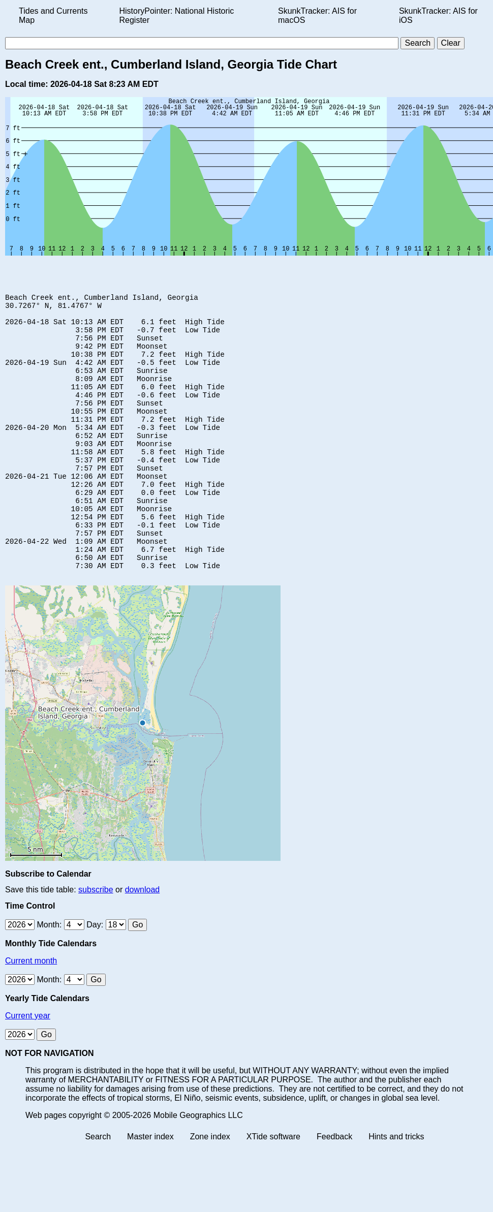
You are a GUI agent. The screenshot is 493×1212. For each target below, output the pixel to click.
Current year (27, 1067)
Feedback (334, 1188)
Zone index (210, 1188)
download (142, 941)
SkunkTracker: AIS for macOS (317, 15)
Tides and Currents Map (53, 15)
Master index (150, 1188)
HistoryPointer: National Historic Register (176, 15)
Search (98, 1188)
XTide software (273, 1188)
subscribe (95, 941)
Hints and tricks (396, 1188)
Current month (31, 1012)
